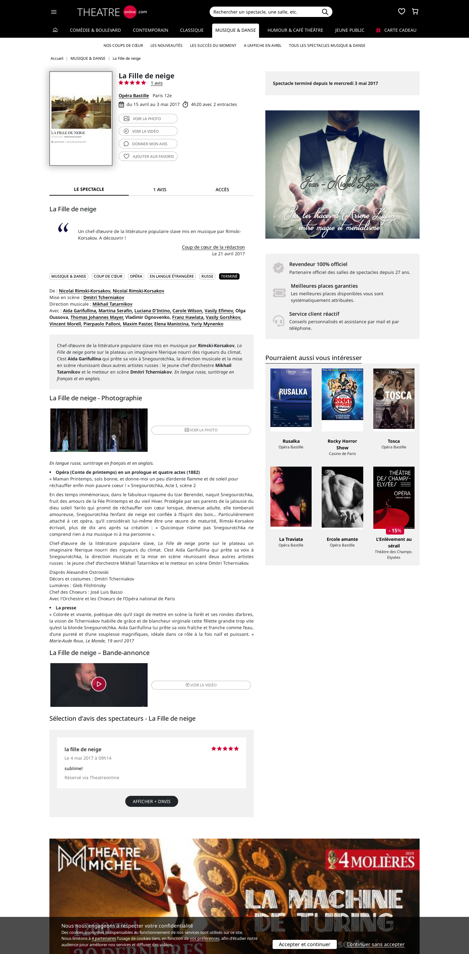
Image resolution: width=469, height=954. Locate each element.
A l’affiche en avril (262, 45)
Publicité (247, 902)
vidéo (141, 131)
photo (142, 118)
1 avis (157, 83)
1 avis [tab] (160, 189)
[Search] (264, 12)
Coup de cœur (108, 276)
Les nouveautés (166, 45)
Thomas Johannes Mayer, (97, 317)
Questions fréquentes (167, 902)
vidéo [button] (185, 690)
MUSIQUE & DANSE (68, 276)
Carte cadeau (396, 30)
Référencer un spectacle (264, 895)
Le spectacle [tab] (89, 189)
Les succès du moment (213, 45)
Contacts (58, 915)
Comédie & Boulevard (95, 30)
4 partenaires (104, 938)
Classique (192, 30)
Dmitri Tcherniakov (103, 297)
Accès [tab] (222, 189)
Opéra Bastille (134, 95)
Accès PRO (249, 908)
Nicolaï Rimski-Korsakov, (85, 291)
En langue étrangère (172, 276)
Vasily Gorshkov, (223, 317)
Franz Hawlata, (188, 317)
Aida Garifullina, (80, 310)
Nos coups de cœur (123, 45)
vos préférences (204, 938)
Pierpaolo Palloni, (102, 324)
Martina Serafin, (116, 310)
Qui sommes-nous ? (70, 895)
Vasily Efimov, (219, 310)
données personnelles (182, 908)
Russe (207, 276)
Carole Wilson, (187, 310)
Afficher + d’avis (152, 809)
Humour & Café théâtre (295, 30)
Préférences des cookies (169, 915)
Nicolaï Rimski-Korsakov (138, 291)
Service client (158, 895)
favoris (149, 156)
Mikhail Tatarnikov (113, 304)
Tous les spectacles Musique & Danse (327, 45)
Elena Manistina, (172, 324)
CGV (148, 908)
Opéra (136, 276)
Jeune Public (349, 30)
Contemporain (150, 30)
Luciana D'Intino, (152, 310)
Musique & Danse (235, 30)
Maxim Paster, (138, 324)
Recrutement (63, 902)
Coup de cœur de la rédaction (213, 247)
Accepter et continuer (305, 944)
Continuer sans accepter (376, 944)
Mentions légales (67, 908)
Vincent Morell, (65, 324)
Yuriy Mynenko (207, 324)
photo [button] (185, 432)
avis (145, 144)
